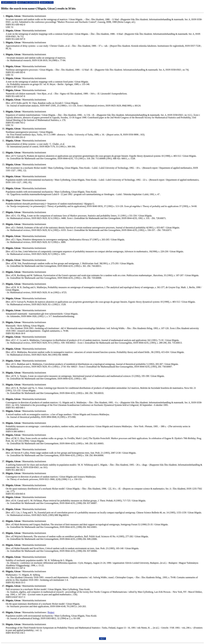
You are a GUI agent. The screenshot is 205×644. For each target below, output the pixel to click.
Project (51, 612)
